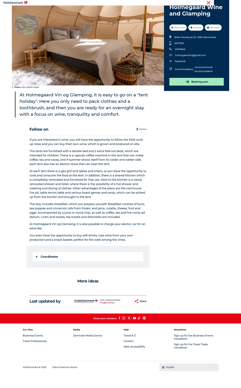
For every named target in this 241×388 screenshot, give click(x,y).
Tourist (169, 3)
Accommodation (132, 9)
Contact (225, 3)
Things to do (110, 9)
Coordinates (47, 271)
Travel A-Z (130, 350)
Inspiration (72, 9)
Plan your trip (154, 9)
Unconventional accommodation (203, 83)
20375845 (180, 63)
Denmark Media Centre (89, 350)
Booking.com (196, 96)
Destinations (90, 9)
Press (216, 3)
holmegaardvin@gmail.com (190, 69)
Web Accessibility (134, 361)
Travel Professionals (184, 3)
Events (171, 9)
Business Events (203, 3)
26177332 (179, 57)
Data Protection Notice (67, 382)
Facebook (179, 75)
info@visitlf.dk (99, 317)
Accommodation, (184, 83)
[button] (124, 316)
